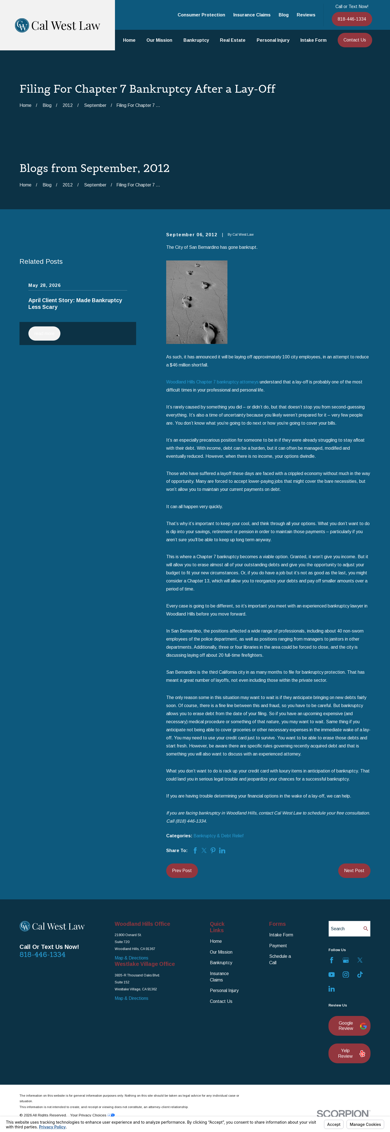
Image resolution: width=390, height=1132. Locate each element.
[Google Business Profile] (346, 960)
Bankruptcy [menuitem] (196, 40)
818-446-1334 (352, 18)
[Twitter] (360, 960)
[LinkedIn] (331, 989)
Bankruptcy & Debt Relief (218, 835)
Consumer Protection (201, 14)
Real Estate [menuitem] (233, 40)
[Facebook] (331, 960)
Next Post (354, 870)
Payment (278, 945)
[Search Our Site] (366, 928)
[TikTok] (360, 974)
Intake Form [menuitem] (313, 40)
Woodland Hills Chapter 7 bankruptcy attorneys (212, 381)
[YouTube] (331, 974)
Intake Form (281, 934)
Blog (284, 14)
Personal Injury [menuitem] (273, 40)
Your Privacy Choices (92, 1115)
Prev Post (182, 870)
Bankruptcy (221, 962)
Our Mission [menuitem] (159, 40)
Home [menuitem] (129, 40)
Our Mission (221, 951)
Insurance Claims (252, 14)
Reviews (306, 14)
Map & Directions (131, 957)
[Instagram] (346, 974)
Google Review (352, 1025)
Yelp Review (351, 1053)
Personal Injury (224, 990)
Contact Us (355, 39)
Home (216, 941)
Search (338, 928)
